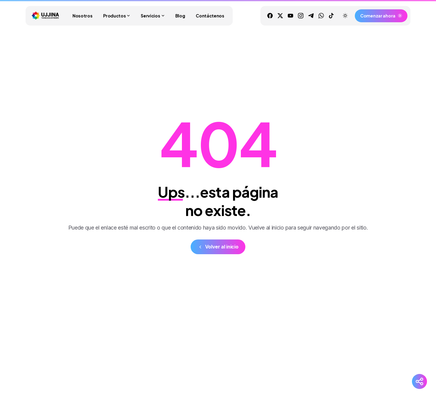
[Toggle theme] (345, 15)
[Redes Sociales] (419, 381)
